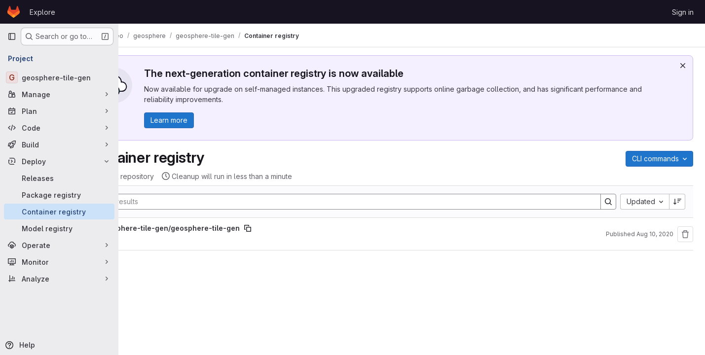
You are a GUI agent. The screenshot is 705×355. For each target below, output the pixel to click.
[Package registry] (59, 195)
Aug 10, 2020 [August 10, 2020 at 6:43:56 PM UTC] (654, 234)
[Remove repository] (685, 234)
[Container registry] (59, 211)
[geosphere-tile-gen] (59, 77)
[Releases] (59, 178)
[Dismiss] (683, 65)
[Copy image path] (293, 228)
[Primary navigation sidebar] (12, 36)
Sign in (683, 12)
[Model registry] (59, 228)
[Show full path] (136, 228)
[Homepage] (13, 12)
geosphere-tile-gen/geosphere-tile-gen (215, 228)
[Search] (364, 202)
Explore (42, 12)
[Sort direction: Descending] (677, 202)
